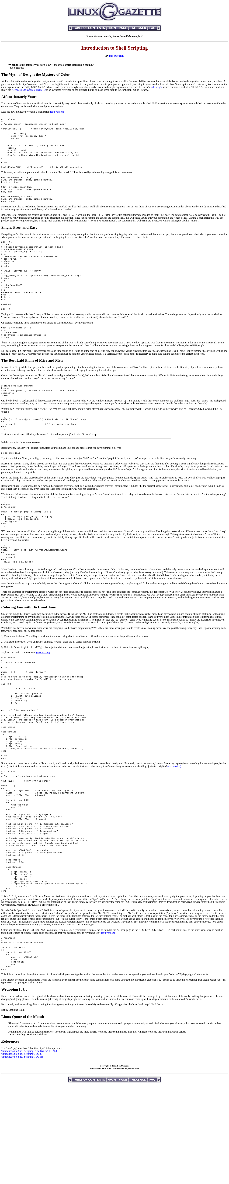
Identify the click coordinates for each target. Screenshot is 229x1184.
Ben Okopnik (116, 55)
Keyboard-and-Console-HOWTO (29, 89)
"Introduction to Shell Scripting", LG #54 (22, 1153)
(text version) (57, 111)
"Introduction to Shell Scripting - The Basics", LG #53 (29, 1150)
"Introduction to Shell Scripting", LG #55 (22, 1156)
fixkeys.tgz (156, 87)
